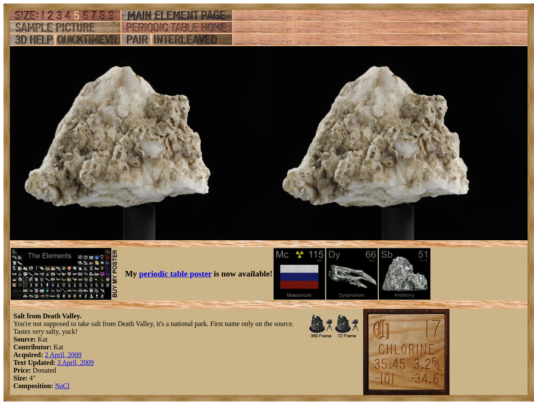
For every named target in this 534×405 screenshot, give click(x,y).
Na (59, 385)
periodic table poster (175, 273)
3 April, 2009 (75, 362)
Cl (66, 385)
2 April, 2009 (63, 354)
